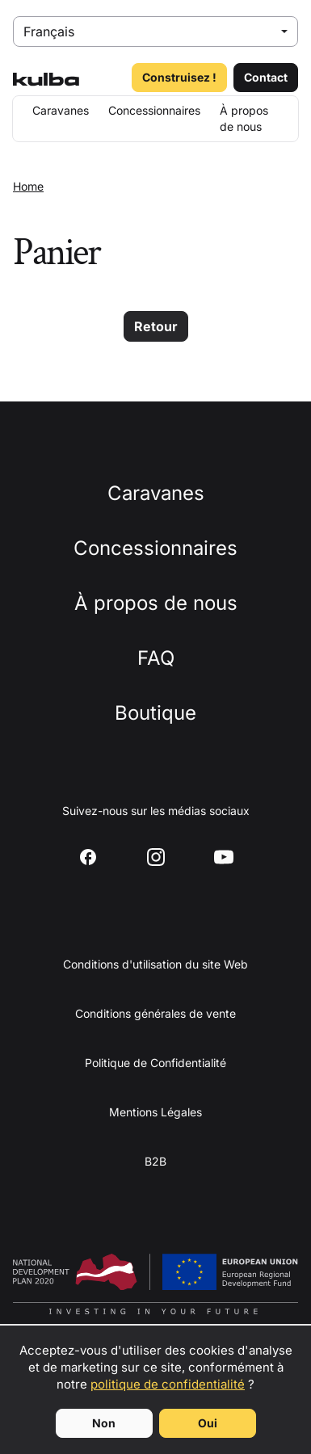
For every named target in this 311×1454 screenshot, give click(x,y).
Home (28, 186)
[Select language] (155, 31)
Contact (266, 77)
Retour (156, 326)
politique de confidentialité (167, 1384)
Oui (207, 1423)
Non (104, 1423)
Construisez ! (179, 77)
